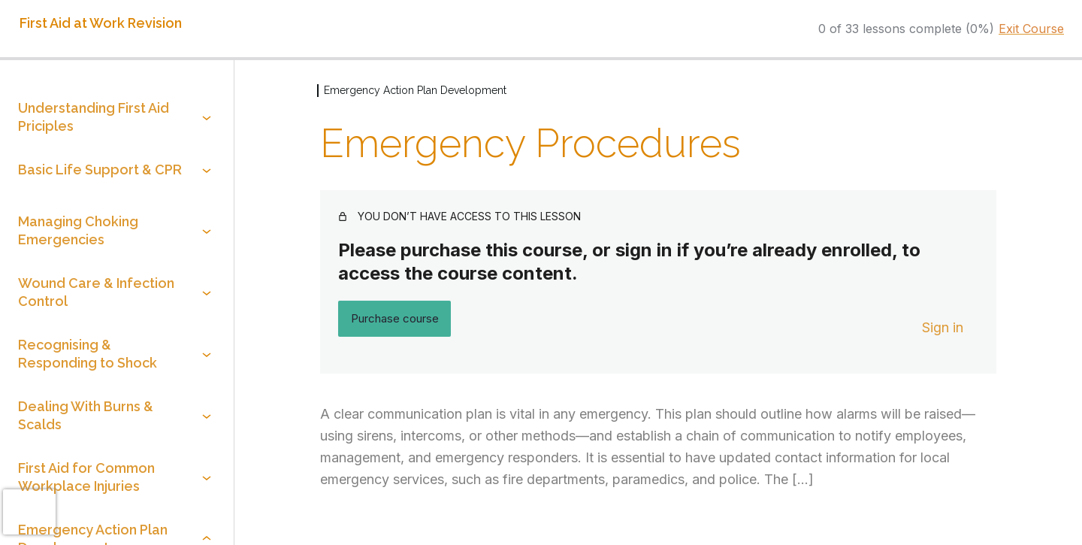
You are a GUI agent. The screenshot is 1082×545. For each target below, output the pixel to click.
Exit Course (1031, 28)
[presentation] (29, 511)
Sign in (942, 327)
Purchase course (395, 318)
